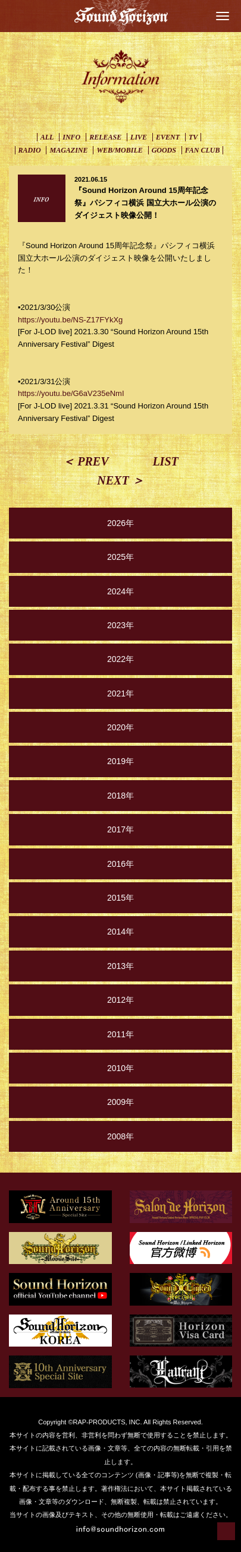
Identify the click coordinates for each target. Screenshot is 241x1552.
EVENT (168, 137)
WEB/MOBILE (119, 150)
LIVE (138, 137)
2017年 (120, 829)
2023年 (120, 625)
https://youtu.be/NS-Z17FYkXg (70, 319)
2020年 (120, 727)
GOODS (164, 150)
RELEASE (105, 137)
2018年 (120, 795)
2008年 (120, 1136)
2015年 (120, 897)
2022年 (120, 659)
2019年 (120, 761)
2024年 (120, 591)
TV (193, 137)
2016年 (120, 864)
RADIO (29, 150)
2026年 (120, 523)
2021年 (120, 693)
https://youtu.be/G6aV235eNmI (71, 393)
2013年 (120, 966)
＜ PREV (85, 461)
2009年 (120, 1102)
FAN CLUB (202, 150)
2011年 (120, 1034)
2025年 (120, 557)
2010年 (120, 1068)
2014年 (120, 931)
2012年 (120, 1000)
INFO (71, 137)
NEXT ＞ (120, 480)
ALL (47, 137)
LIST (165, 461)
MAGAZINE (68, 150)
